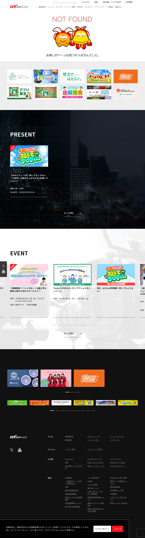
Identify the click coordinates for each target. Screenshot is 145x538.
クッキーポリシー (102, 529)
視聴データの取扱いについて (118, 482)
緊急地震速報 (115, 487)
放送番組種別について (73, 503)
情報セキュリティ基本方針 (95, 504)
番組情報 (42, 7)
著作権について (93, 488)
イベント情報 (70, 7)
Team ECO (86, 2)
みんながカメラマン (95, 459)
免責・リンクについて (95, 466)
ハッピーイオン (93, 440)
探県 (96, 2)
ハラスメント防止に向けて (118, 498)
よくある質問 (92, 484)
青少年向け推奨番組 (72, 506)
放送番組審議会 (71, 494)
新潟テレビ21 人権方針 (118, 503)
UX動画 (110, 7)
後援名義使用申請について (95, 498)
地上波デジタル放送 (117, 462)
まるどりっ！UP (93, 436)
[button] (52, 410)
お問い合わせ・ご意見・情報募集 (95, 492)
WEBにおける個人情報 (118, 478)
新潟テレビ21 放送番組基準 (73, 498)
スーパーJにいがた (117, 436)
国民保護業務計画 (71, 490)
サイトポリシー (116, 459)
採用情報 (129, 2)
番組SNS (118, 7)
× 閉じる (117, 529)
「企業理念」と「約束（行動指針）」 (73, 482)
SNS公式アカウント (117, 466)
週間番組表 (69, 436)
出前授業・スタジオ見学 (112, 2)
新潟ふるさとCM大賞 (95, 462)
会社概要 (68, 478)
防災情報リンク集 (116, 490)
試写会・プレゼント (85, 7)
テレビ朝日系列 (93, 478)
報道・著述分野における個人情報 (95, 510)
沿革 (66, 487)
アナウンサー (100, 7)
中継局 (89, 481)
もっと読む (72, 212)
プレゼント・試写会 (95, 449)
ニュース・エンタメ (55, 7)
